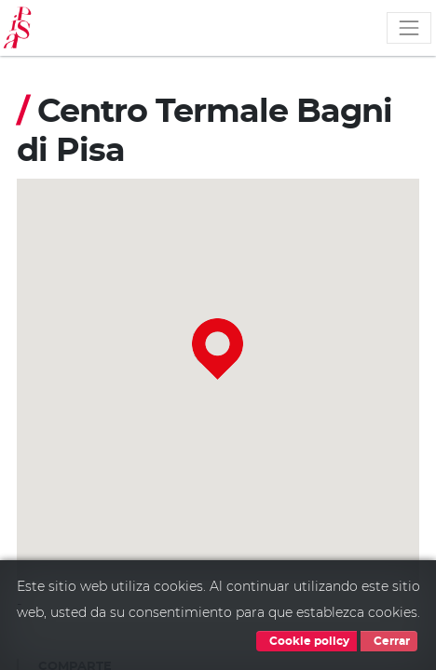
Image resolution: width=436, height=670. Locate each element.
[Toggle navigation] (409, 28)
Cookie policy (306, 641)
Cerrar (389, 641)
